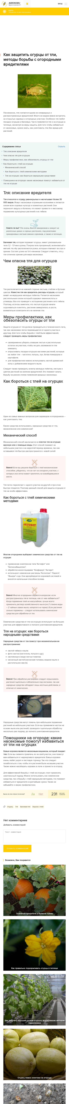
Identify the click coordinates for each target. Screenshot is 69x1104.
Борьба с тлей (38, 807)
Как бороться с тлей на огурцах (18, 164)
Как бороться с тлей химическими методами (26, 171)
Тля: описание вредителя (15, 151)
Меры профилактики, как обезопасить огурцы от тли (28, 159)
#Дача (37, 11)
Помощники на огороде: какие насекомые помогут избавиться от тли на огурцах (34, 182)
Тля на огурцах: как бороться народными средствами (30, 175)
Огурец (10, 807)
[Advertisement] (34, 32)
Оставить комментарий (17, 848)
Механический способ (15, 167)
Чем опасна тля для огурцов (16, 155)
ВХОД (62, 3)
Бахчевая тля (25, 807)
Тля (16, 807)
